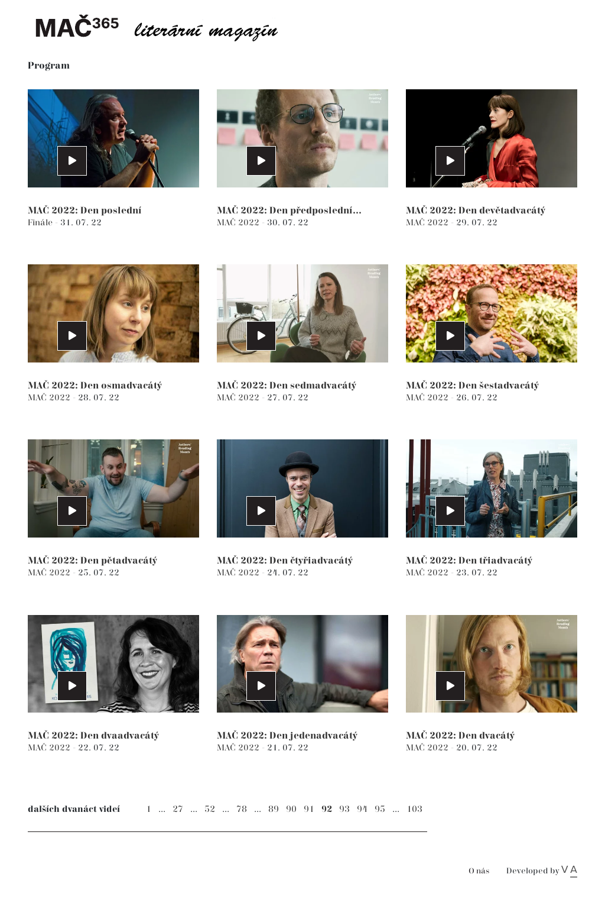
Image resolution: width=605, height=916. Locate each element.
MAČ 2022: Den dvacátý (460, 736)
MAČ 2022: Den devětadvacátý (475, 211)
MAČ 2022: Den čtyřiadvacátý (285, 561)
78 (241, 809)
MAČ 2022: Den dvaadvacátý (93, 736)
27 (178, 809)
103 (414, 809)
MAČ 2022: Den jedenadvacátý (287, 736)
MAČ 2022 (239, 222)
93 (344, 809)
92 (326, 809)
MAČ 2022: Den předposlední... (289, 211)
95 (380, 809)
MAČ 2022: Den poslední (85, 211)
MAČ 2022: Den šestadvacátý (472, 386)
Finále (41, 222)
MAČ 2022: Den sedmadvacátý (286, 386)
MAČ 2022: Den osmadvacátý (95, 386)
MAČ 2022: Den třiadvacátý (469, 561)
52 (209, 809)
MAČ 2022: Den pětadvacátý (92, 561)
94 (362, 809)
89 (273, 809)
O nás (479, 871)
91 (309, 809)
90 (291, 809)
